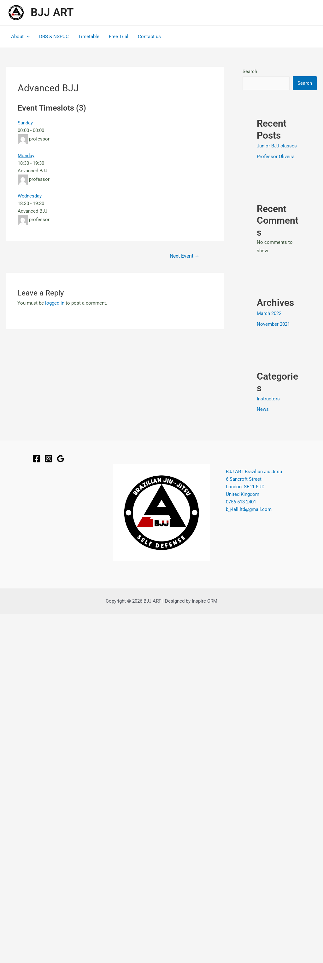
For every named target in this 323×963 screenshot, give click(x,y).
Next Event (185, 256)
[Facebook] (36, 459)
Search (250, 71)
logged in (54, 303)
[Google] (60, 459)
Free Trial (118, 36)
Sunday (25, 123)
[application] (27, 37)
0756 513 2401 (241, 501)
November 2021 (273, 324)
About (20, 37)
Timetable (88, 36)
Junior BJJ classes (277, 146)
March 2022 (269, 313)
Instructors (268, 399)
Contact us (149, 36)
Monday (26, 155)
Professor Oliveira (276, 156)
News (263, 409)
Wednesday (30, 196)
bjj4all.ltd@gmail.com (249, 509)
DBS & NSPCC (54, 36)
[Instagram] (48, 459)
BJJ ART (52, 12)
